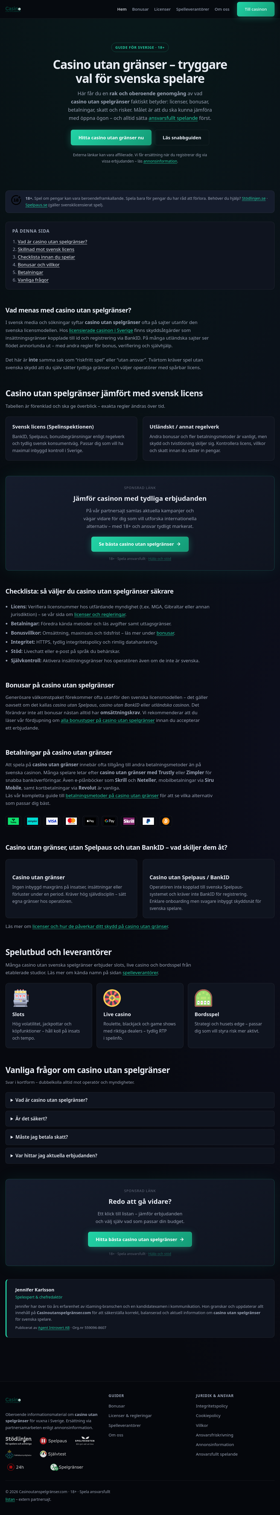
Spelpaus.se (36, 204)
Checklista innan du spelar (46, 257)
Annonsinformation (215, 1444)
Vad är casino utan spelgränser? (52, 241)
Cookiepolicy (208, 1415)
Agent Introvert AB (53, 1327)
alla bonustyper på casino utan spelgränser (108, 720)
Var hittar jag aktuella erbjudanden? (56, 1155)
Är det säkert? (31, 1118)
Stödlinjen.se (254, 198)
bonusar (165, 633)
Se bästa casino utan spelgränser (140, 544)
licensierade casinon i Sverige (101, 330)
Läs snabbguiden (182, 137)
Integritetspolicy (212, 1406)
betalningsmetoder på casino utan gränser (112, 795)
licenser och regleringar (99, 614)
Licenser (162, 9)
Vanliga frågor (33, 280)
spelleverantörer (140, 972)
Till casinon (256, 9)
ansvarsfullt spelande (173, 118)
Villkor (202, 1425)
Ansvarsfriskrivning (215, 1435)
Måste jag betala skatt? (42, 1137)
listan (10, 1499)
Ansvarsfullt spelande (217, 1454)
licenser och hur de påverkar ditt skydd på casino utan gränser (100, 926)
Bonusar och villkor (39, 264)
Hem (122, 9)
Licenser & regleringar (130, 1415)
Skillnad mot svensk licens (46, 249)
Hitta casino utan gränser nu (111, 137)
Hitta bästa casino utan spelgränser (140, 1239)
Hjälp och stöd (159, 558)
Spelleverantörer (192, 9)
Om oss (222, 9)
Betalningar (30, 272)
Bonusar (140, 9)
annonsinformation (160, 161)
